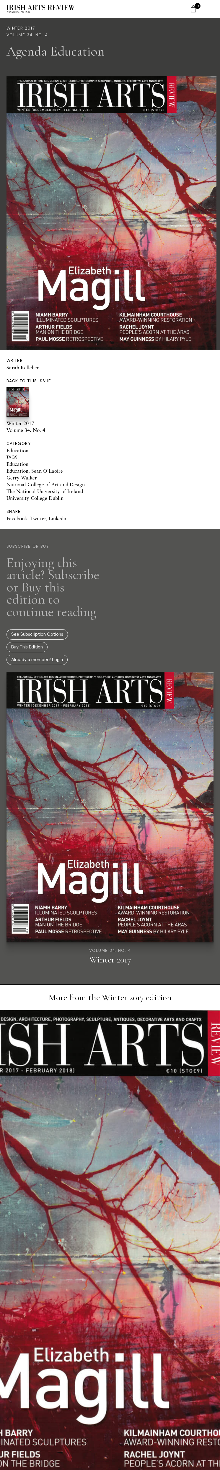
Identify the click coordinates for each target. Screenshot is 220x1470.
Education (17, 450)
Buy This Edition (27, 647)
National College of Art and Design (45, 484)
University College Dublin (34, 498)
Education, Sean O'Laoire (34, 471)
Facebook (16, 518)
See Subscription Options (37, 634)
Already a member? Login (37, 660)
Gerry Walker (21, 477)
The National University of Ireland (44, 491)
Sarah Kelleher (22, 367)
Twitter (38, 518)
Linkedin (58, 518)
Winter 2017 (20, 28)
